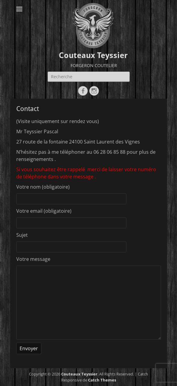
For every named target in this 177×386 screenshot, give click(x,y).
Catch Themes (102, 380)
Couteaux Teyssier (93, 55)
